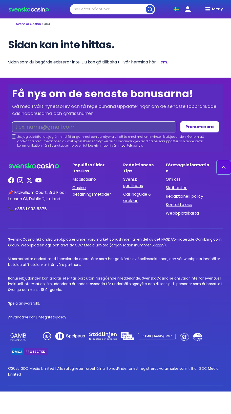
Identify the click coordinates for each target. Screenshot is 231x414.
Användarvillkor (21, 317)
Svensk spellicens (133, 182)
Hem (162, 62)
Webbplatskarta (182, 213)
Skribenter (176, 188)
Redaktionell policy (184, 196)
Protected (36, 352)
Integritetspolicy (52, 317)
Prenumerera (199, 127)
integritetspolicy (130, 145)
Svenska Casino (28, 24)
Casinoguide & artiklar (137, 197)
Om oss (173, 179)
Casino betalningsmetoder (91, 191)
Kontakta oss (179, 205)
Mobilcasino (84, 179)
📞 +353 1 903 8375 (27, 209)
